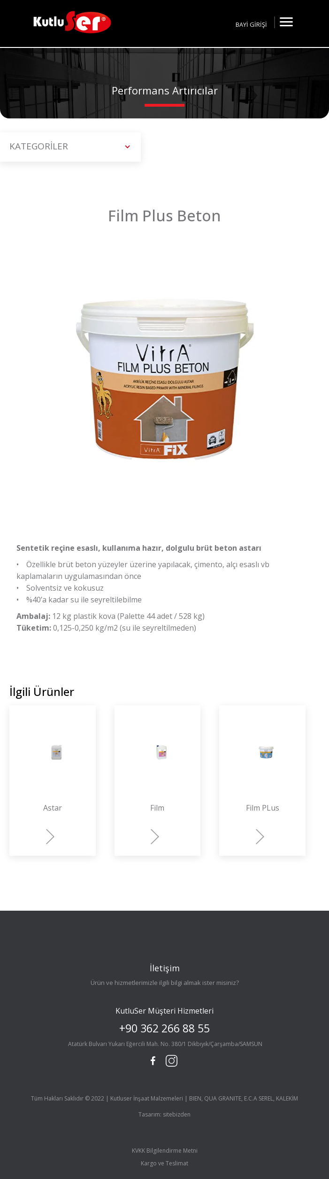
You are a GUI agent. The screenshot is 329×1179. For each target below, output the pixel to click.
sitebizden (177, 1114)
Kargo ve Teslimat (164, 1163)
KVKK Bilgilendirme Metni (165, 1151)
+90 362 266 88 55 (164, 1028)
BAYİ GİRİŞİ (251, 24)
